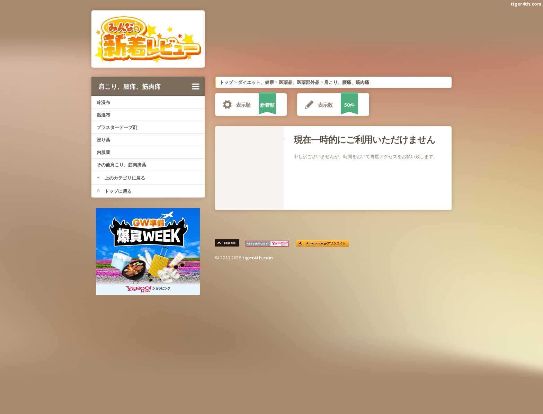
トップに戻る (114, 191)
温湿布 (103, 115)
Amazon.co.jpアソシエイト (326, 243)
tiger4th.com (525, 4)
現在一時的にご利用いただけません (364, 139)
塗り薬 (103, 140)
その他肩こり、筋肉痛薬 (121, 165)
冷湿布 (103, 102)
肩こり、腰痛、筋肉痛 (148, 86)
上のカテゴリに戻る (121, 178)
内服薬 (103, 152)
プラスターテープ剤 (117, 127)
